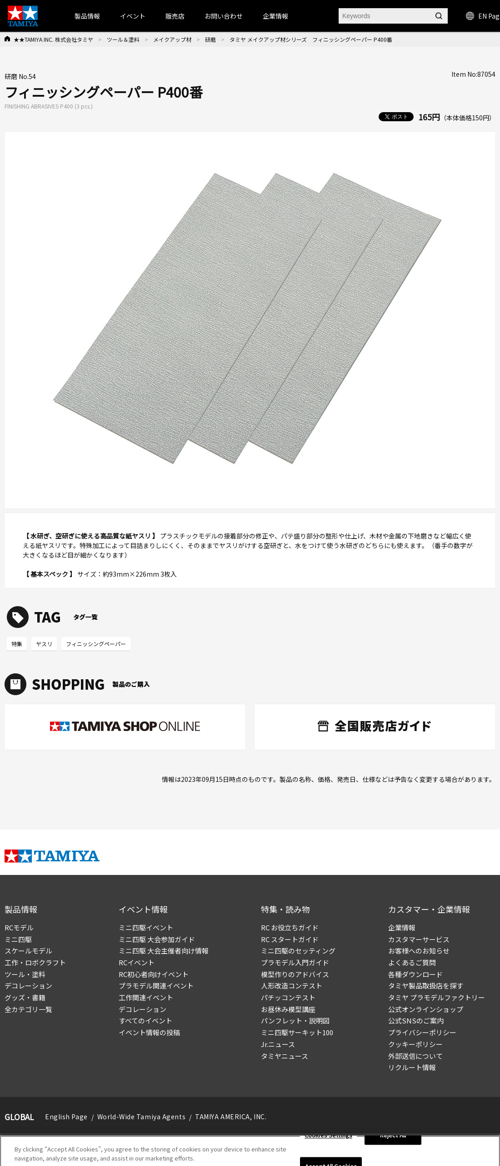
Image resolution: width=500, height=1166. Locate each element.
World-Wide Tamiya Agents (141, 1116)
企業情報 (401, 927)
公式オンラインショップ (425, 1009)
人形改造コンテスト (291, 985)
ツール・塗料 (25, 974)
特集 (16, 643)
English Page (66, 1116)
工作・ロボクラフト (35, 962)
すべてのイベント (145, 1020)
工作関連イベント (146, 997)
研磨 (210, 39)
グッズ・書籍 (25, 997)
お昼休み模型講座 (288, 1009)
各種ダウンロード (415, 974)
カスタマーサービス (419, 939)
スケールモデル (28, 950)
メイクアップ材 (172, 39)
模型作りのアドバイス (295, 974)
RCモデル (19, 927)
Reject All (393, 1138)
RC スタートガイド (290, 939)
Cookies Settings (328, 1138)
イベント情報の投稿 (149, 1032)
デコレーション (28, 985)
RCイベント (137, 962)
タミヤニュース (284, 1056)
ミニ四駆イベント (146, 927)
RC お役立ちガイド (290, 927)
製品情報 (87, 15)
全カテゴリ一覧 (28, 1009)
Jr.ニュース (278, 1044)
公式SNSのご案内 (416, 1020)
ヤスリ (44, 643)
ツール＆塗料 (123, 39)
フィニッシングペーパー (96, 643)
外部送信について (415, 1056)
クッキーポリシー (415, 1044)
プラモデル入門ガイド (295, 962)
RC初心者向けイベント (154, 974)
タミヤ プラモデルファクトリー (436, 997)
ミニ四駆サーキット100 (297, 1032)
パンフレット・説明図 (295, 1020)
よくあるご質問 (412, 962)
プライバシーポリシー (422, 1032)
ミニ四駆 (18, 939)
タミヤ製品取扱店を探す (425, 985)
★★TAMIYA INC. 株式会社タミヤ (53, 39)
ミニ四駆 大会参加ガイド (157, 939)
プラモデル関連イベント (156, 985)
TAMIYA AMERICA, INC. (230, 1116)
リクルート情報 (412, 1067)
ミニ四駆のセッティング (298, 950)
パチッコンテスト (288, 997)
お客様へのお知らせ (419, 950)
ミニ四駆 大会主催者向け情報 (164, 950)
